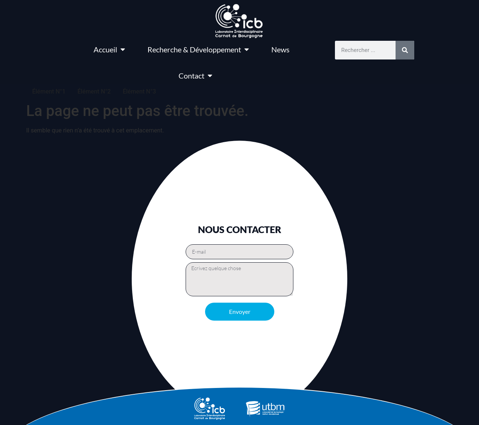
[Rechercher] (405, 50)
